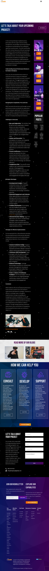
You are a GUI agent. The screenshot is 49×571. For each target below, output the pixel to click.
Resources (28, 508)
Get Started (42, 27)
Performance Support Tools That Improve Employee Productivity (42, 127)
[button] (41, 1)
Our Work (21, 508)
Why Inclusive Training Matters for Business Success (41, 136)
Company (33, 508)
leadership (12, 215)
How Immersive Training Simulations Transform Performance (36, 135)
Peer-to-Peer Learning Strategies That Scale (36, 144)
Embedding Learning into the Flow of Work (36, 127)
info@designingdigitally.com (14, 470)
